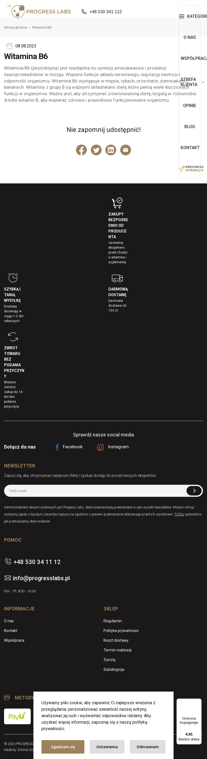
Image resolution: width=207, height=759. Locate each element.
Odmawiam (148, 746)
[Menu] (198, 702)
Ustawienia (107, 746)
